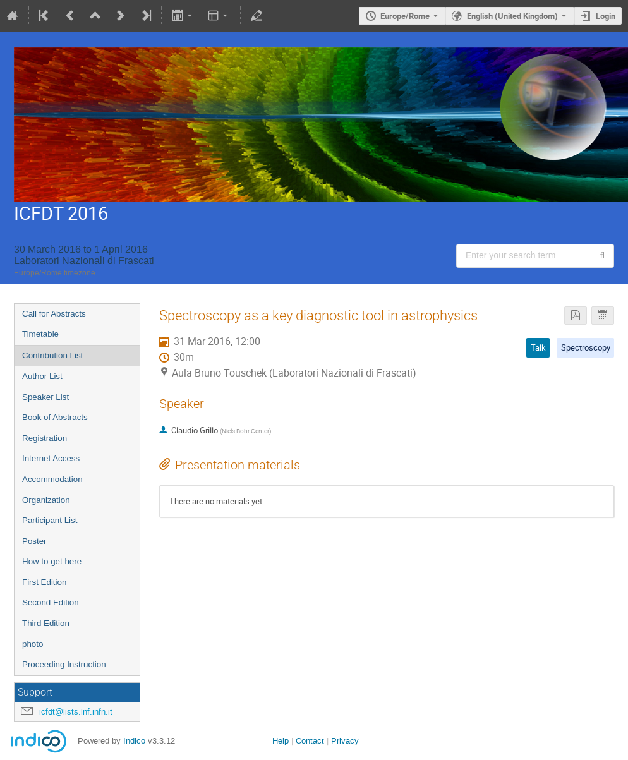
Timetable (40, 334)
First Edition (44, 582)
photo (32, 644)
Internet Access (51, 458)
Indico (134, 740)
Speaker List (45, 397)
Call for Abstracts (54, 313)
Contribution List (52, 355)
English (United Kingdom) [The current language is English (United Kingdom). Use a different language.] (512, 15)
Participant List (49, 520)
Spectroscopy (585, 347)
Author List (42, 376)
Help (280, 740)
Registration (44, 438)
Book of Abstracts (55, 417)
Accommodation (52, 479)
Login (605, 15)
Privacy (345, 740)
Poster (34, 541)
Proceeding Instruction (64, 664)
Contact (310, 740)
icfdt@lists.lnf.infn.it (75, 711)
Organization (46, 500)
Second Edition (50, 602)
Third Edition (45, 623)
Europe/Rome (405, 15)
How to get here (52, 561)
